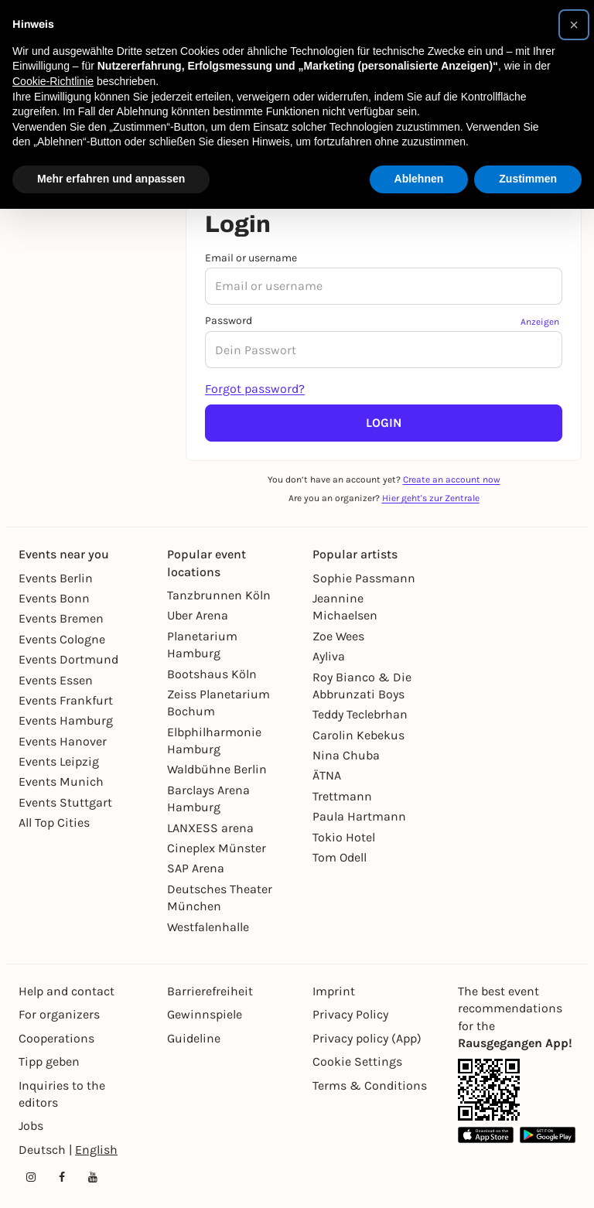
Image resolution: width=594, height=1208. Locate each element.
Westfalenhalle (208, 927)
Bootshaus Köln (212, 674)
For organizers (59, 1014)
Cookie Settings (357, 1061)
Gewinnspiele (204, 1014)
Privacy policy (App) (367, 1038)
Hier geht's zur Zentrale (431, 498)
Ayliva (328, 656)
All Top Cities (54, 822)
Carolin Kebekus (358, 735)
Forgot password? (255, 388)
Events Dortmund (68, 659)
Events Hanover (63, 741)
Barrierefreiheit (210, 991)
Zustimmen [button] (528, 178)
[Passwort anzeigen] (541, 320)
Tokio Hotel (343, 837)
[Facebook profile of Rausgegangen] (62, 1177)
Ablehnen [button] (419, 178)
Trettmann (342, 796)
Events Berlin (56, 578)
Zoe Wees (338, 636)
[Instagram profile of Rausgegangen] (31, 1177)
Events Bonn (54, 598)
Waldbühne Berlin (217, 769)
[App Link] (489, 1090)
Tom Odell (339, 857)
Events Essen (56, 680)
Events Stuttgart (65, 802)
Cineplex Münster (216, 848)
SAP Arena (195, 868)
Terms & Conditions (369, 1085)
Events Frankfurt (66, 700)
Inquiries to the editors (62, 1094)
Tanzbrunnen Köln (219, 595)
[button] (574, 24)
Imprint (333, 991)
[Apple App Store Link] (486, 1135)
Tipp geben (49, 1061)
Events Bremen (61, 618)
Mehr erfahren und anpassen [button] (111, 178)
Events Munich (61, 781)
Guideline (193, 1038)
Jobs (31, 1125)
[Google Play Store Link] (547, 1135)
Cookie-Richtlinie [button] (53, 81)
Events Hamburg (66, 720)
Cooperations (56, 1038)
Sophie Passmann (363, 578)
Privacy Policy (350, 1014)
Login (383, 422)
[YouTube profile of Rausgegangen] (92, 1177)
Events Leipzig (59, 761)
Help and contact (66, 991)
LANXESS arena (210, 828)
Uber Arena (197, 615)
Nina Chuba (346, 755)
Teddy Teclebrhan (360, 714)
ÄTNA (326, 775)
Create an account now (451, 479)
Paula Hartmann (359, 816)
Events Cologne (62, 639)
